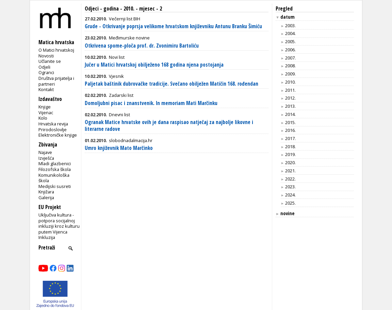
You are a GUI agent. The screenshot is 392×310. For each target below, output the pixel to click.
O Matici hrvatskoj (56, 50)
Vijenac (45, 112)
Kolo (42, 118)
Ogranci (46, 72)
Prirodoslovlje (52, 129)
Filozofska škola (54, 169)
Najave (45, 152)
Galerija (46, 197)
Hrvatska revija (53, 124)
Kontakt (46, 89)
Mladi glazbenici (54, 163)
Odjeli (44, 67)
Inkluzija (46, 237)
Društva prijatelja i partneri (56, 81)
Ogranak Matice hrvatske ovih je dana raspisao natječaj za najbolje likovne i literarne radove (169, 126)
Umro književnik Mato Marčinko (119, 148)
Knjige (44, 107)
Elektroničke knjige (57, 135)
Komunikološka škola (53, 178)
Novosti (46, 56)
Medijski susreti (54, 186)
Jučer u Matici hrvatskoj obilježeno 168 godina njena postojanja (154, 64)
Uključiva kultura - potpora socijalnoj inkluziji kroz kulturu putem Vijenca (59, 223)
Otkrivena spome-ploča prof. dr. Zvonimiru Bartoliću (142, 45)
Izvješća (46, 158)
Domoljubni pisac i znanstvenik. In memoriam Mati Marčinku (151, 103)
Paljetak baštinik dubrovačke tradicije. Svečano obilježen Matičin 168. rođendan (171, 83)
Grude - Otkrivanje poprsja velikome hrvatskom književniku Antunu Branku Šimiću (173, 26)
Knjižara (46, 192)
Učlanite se (49, 61)
